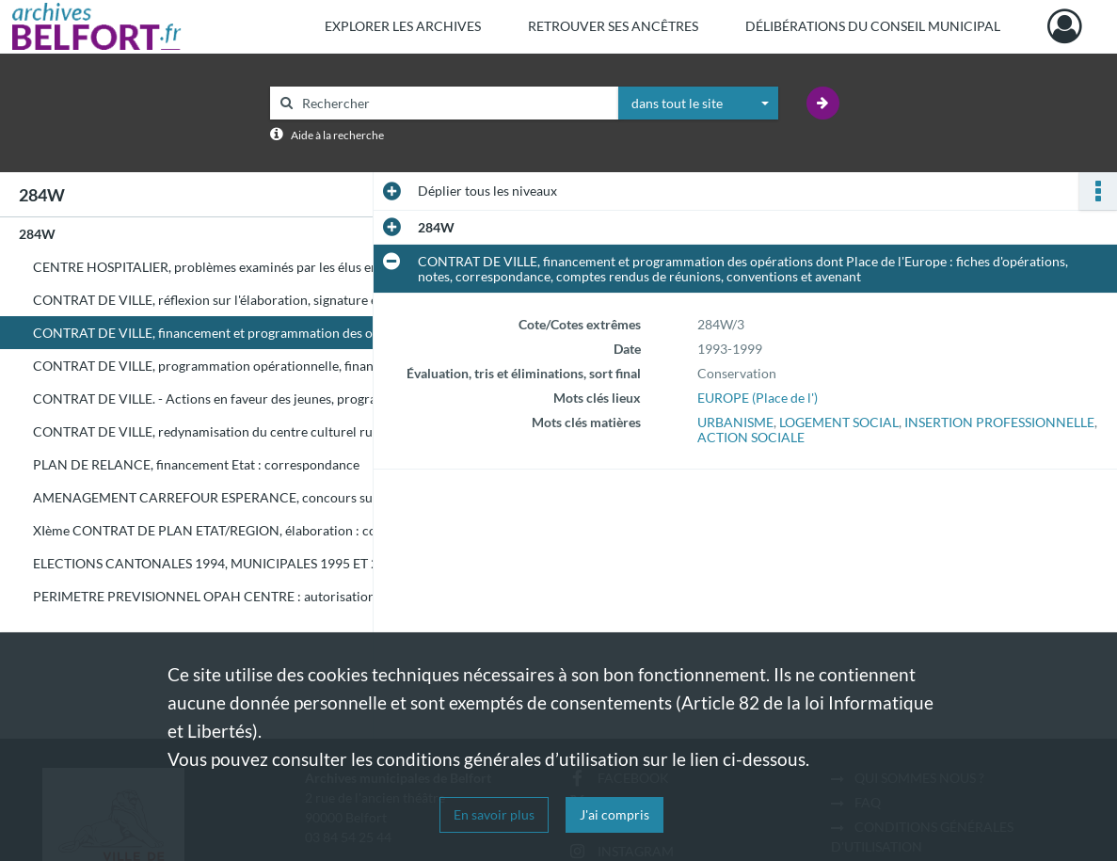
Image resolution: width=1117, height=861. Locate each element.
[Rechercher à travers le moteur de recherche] (453, 103)
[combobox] (698, 103)
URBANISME (735, 422)
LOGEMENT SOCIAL (839, 422)
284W (37, 234)
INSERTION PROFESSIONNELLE (999, 422)
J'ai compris (614, 814)
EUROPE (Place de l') (757, 398)
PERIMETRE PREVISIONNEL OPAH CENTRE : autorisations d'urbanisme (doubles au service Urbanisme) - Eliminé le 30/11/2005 (221, 596)
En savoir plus (494, 814)
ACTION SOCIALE (751, 437)
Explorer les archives (403, 26)
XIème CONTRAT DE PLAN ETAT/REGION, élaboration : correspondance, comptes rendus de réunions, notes (221, 530)
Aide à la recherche (337, 135)
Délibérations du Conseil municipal (872, 26)
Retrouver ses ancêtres (613, 26)
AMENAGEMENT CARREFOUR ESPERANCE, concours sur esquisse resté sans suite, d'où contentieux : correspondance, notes (221, 497)
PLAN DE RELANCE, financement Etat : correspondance (196, 464)
